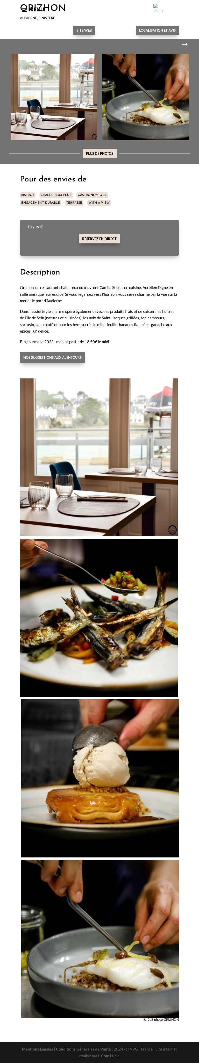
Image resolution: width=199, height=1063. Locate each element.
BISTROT (27, 195)
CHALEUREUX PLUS (56, 195)
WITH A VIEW (99, 203)
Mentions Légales (37, 1049)
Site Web (84, 30)
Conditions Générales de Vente (83, 1049)
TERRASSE (74, 203)
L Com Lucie (108, 1055)
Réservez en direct (99, 239)
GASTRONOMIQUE (92, 195)
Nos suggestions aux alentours (52, 357)
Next (180, 44)
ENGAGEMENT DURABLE (40, 203)
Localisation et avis (157, 30)
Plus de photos (99, 153)
